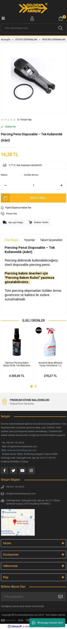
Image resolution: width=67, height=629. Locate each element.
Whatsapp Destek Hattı (47, 623)
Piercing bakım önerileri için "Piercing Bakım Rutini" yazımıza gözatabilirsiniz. (29, 277)
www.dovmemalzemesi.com (22, 450)
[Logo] (33, 8)
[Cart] (61, 18)
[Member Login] (32, 18)
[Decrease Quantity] (5, 185)
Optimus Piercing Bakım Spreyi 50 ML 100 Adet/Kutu (16, 364)
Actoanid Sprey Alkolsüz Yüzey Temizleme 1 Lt (50, 364)
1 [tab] (31, 386)
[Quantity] (33, 185)
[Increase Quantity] (61, 185)
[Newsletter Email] (33, 596)
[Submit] (60, 596)
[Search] (33, 28)
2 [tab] (35, 386)
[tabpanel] (17, 353)
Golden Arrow (31, 174)
